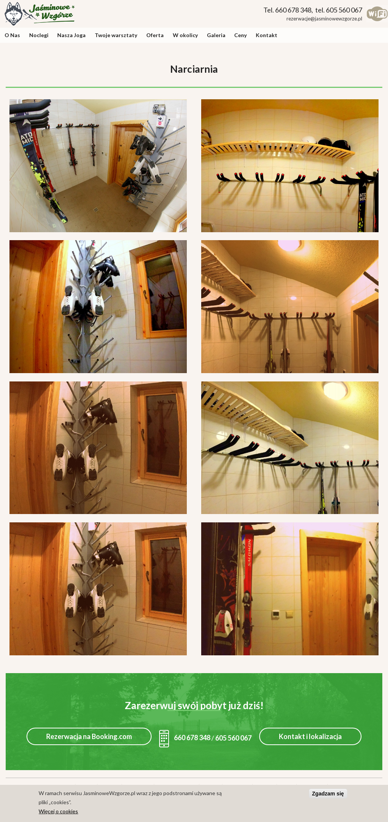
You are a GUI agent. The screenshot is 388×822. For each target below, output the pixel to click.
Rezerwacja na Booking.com (89, 736)
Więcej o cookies (58, 812)
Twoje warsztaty (116, 35)
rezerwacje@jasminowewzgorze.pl (324, 19)
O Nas (12, 35)
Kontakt (266, 35)
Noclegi (38, 35)
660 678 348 (184, 737)
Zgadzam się (328, 795)
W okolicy (185, 35)
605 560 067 (233, 737)
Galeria (216, 35)
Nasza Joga (71, 35)
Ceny (240, 35)
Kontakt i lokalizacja (310, 736)
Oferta (155, 35)
